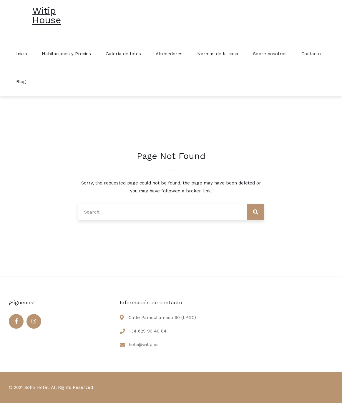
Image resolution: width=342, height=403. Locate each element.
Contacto (311, 53)
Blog (21, 81)
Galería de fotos (123, 53)
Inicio (21, 53)
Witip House (46, 15)
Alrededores (169, 53)
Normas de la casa (217, 53)
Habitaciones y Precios (66, 53)
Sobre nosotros (270, 53)
